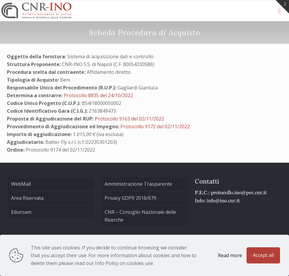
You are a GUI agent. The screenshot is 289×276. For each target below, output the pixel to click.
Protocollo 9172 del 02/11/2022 (155, 126)
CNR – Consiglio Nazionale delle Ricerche (140, 216)
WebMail (21, 184)
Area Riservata (27, 198)
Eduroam (21, 212)
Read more (230, 255)
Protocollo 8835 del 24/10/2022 (98, 95)
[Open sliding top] (282, 6)
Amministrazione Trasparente (138, 184)
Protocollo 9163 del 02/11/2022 (129, 118)
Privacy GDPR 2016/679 (130, 198)
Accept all (263, 255)
